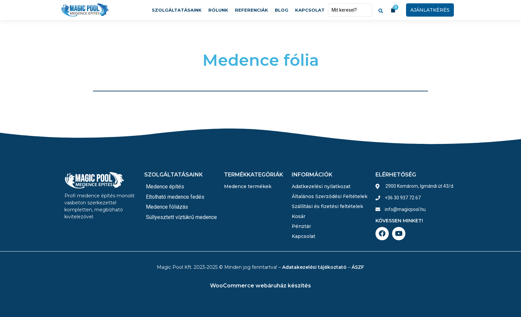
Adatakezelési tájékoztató (314, 267)
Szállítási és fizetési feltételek (327, 206)
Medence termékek (247, 186)
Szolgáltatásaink (177, 10)
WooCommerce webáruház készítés (260, 285)
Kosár (298, 216)
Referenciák (251, 10)
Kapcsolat (310, 10)
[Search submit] (380, 10)
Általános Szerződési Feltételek (329, 196)
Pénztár (301, 226)
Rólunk (218, 10)
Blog (281, 10)
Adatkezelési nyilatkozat (321, 186)
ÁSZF (358, 267)
